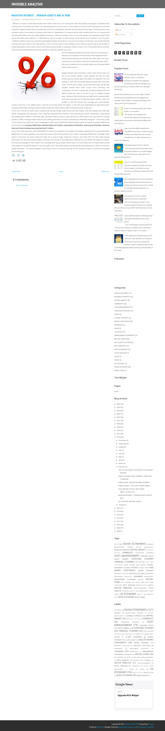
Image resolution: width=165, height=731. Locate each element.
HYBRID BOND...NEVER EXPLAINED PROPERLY (134, 482)
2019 (119, 427)
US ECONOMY (119, 363)
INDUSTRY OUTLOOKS (137, 573)
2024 (119, 411)
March (121, 463)
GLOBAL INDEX (143, 568)
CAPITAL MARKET (120, 300)
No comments (49, 19)
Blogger (151, 724)
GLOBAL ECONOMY (121, 318)
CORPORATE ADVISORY (144, 553)
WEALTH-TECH (148, 672)
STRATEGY (125, 591)
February (122, 467)
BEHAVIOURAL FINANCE (123, 547)
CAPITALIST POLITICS (133, 619)
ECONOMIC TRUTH (146, 556)
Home (61, 171)
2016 (119, 437)
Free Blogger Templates (145, 727)
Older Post (105, 171)
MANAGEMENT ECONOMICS (124, 335)
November (122, 440)
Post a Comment (22, 185)
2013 (119, 515)
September (123, 444)
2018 (119, 430)
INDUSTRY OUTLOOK (121, 573)
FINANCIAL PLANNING (124, 562)
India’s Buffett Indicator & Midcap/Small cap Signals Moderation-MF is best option (138, 219)
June (120, 453)
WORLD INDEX (119, 370)
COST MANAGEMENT (121, 307)
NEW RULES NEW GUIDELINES (143, 657)
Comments (120, 35)
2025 (119, 407)
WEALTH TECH (142, 594)
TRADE (116, 360)
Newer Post (16, 171)
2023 (119, 414)
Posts (119, 30)
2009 (119, 528)
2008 (119, 531)
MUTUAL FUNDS (120, 339)
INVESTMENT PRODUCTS (123, 576)
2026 (119, 404)
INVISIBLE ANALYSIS (27, 4)
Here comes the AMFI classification (136, 128)
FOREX (116, 314)
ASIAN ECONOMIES (121, 293)
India (116, 328)
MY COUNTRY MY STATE (122, 342)
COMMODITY (118, 304)
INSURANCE (118, 325)
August (121, 447)
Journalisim (118, 332)
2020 (119, 424)
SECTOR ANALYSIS (120, 349)
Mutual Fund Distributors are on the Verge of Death (132, 94)
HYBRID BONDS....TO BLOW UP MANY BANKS (134, 486)
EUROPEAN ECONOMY (122, 311)
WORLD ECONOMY (120, 367)
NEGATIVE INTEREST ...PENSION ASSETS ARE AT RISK (41, 15)
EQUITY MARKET (121, 559)
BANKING (150, 544)
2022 (119, 417)
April (120, 460)
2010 (119, 525)
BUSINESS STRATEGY (121, 297)
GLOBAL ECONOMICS (133, 637)
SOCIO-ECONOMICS (140, 588)
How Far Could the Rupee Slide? (135, 162)
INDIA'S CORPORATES (122, 321)
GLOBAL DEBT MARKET (137, 565)
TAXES (116, 356)
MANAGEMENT (148, 576)
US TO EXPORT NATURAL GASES (129, 501)
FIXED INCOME (140, 562)
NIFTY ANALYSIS (120, 346)
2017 (119, 434)
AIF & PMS (118, 544)
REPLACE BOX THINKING (144, 585)
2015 (119, 508)
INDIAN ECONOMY (145, 571)
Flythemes (100, 727)
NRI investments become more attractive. (138, 179)
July (120, 450)
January (122, 505)
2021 (119, 420)
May (120, 457)
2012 (119, 518)
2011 (119, 521)
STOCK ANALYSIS (120, 353)
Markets (141, 579)
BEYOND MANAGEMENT (144, 547)
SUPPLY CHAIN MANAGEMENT (139, 591)
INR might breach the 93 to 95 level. (136, 145)
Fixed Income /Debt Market (125, 634)
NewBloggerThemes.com (127, 727)
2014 (119, 511)
